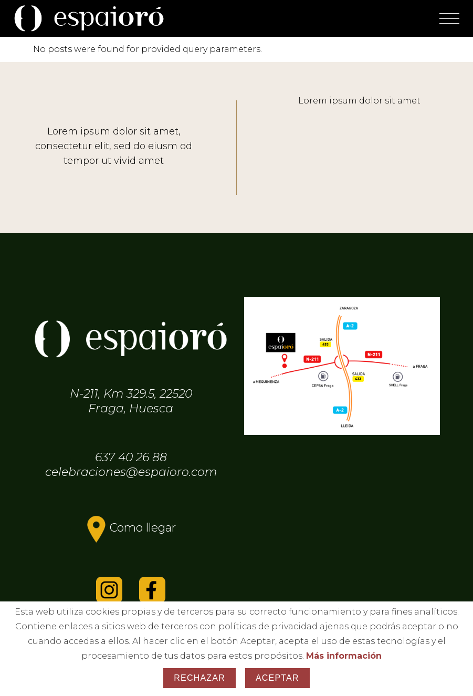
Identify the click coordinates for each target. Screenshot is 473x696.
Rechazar (199, 677)
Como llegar (143, 528)
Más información (344, 656)
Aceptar (277, 677)
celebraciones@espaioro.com (131, 472)
